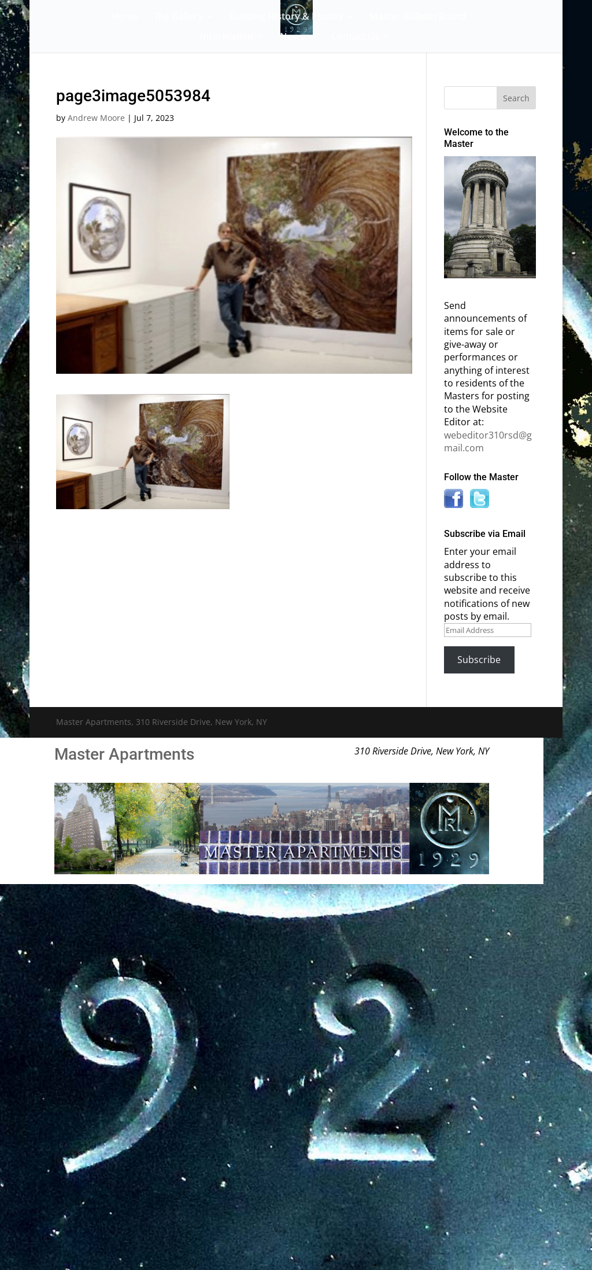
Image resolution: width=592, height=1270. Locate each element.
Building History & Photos (286, 17)
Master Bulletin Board (417, 17)
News (292, 37)
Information (226, 37)
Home (125, 17)
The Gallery (178, 17)
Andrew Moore (96, 117)
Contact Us (355, 37)
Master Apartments (124, 754)
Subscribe (479, 659)
